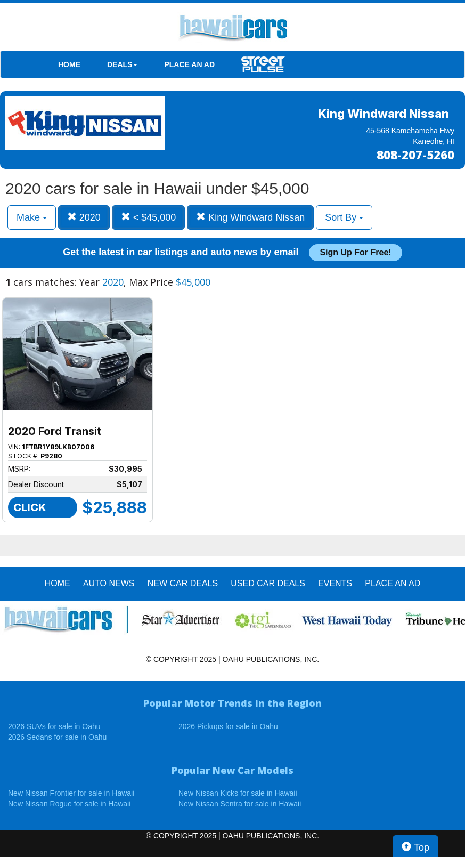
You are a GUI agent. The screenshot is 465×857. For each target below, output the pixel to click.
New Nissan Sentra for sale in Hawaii (239, 803)
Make (32, 217)
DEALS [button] (122, 64)
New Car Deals (183, 583)
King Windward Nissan (250, 217)
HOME (69, 64)
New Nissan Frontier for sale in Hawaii (71, 793)
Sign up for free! (355, 252)
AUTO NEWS (109, 583)
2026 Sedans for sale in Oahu (57, 737)
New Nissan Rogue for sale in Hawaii (69, 803)
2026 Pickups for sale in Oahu (228, 726)
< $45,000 (148, 217)
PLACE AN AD (189, 64)
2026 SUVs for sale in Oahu (54, 726)
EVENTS (335, 583)
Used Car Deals (268, 583)
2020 (84, 217)
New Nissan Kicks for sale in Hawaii (237, 793)
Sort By (344, 217)
